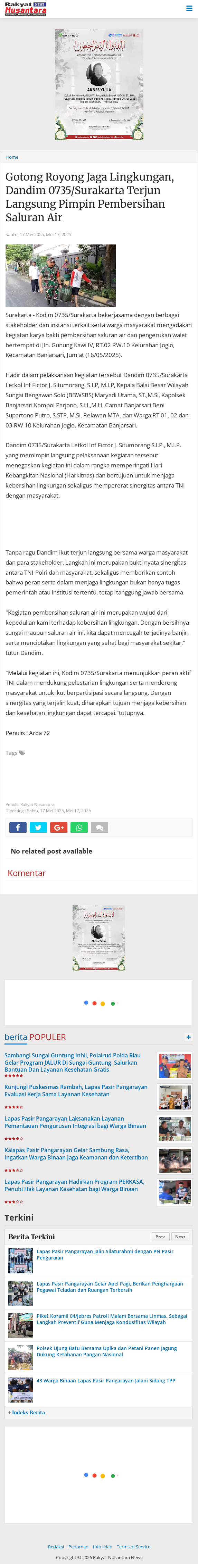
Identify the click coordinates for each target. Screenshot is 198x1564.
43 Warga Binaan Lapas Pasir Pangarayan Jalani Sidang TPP (106, 1380)
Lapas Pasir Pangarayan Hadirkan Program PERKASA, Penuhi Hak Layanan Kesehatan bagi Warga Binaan (74, 1185)
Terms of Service (133, 1547)
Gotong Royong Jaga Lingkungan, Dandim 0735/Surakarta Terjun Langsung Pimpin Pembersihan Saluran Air (90, 197)
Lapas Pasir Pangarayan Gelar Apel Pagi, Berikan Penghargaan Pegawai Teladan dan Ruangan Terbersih (110, 1286)
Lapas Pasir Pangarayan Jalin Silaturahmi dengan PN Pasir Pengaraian (105, 1254)
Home (12, 157)
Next (180, 1237)
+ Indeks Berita (26, 1412)
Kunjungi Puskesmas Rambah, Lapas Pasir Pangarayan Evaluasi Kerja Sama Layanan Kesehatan (76, 1090)
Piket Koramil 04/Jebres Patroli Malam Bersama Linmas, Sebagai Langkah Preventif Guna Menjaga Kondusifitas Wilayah (112, 1319)
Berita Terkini (31, 1237)
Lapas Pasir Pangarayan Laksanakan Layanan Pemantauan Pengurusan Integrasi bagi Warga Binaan (75, 1122)
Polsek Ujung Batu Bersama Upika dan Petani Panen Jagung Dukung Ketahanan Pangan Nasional (107, 1351)
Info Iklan (102, 1547)
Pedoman (78, 1547)
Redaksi (56, 1547)
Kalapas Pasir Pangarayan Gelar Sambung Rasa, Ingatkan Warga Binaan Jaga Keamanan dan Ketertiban (76, 1153)
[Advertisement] (99, 1001)
